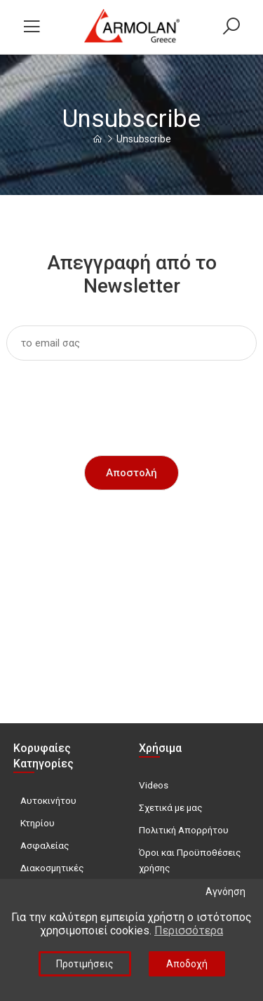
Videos (153, 785)
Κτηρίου (37, 822)
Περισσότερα (188, 930)
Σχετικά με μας (171, 807)
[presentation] (131, 398)
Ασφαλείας (44, 845)
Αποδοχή (187, 963)
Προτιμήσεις (85, 963)
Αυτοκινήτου (48, 800)
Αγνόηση (225, 891)
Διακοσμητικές (52, 867)
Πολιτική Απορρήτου (184, 829)
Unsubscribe (143, 139)
